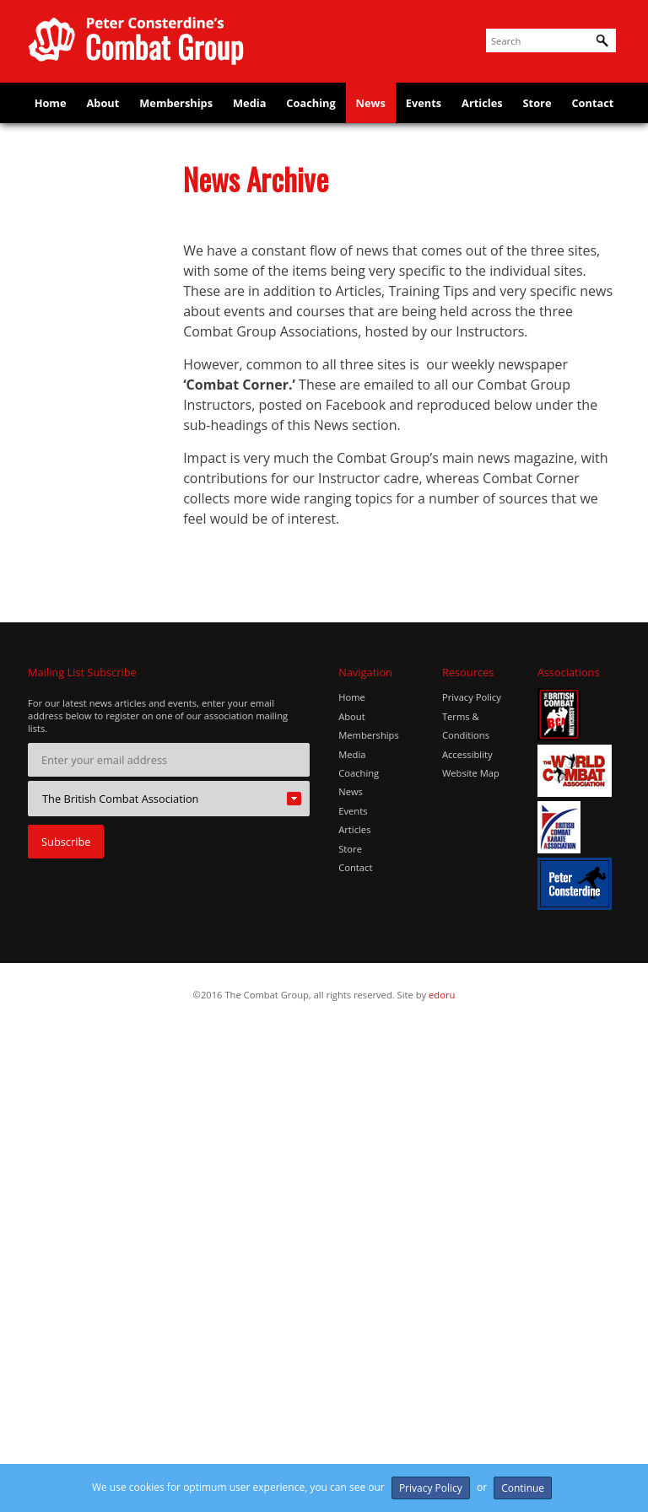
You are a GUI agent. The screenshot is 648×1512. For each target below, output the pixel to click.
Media (249, 104)
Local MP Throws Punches (81, 845)
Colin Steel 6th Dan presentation (86, 306)
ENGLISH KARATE (82, 438)
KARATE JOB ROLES (86, 807)
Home (50, 104)
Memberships (176, 104)
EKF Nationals (73, 407)
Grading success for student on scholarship (88, 572)
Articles (482, 104)
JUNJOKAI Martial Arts (81, 699)
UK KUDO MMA (77, 1042)
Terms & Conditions (465, 1211)
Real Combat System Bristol (90, 947)
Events (423, 104)
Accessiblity (467, 1240)
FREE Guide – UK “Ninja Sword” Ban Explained (84, 514)
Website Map (471, 1259)
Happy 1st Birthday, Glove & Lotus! (88, 623)
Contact (593, 104)
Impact (56, 661)
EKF (48, 376)
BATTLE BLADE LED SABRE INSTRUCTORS (86, 255)
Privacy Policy (471, 1183)
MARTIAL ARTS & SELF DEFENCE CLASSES (80, 896)
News (371, 104)
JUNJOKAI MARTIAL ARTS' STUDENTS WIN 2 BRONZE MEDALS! (86, 756)
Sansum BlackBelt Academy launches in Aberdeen (85, 998)
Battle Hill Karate (81, 210)
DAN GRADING (75, 344)
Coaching (310, 104)
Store (537, 104)
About (102, 104)
